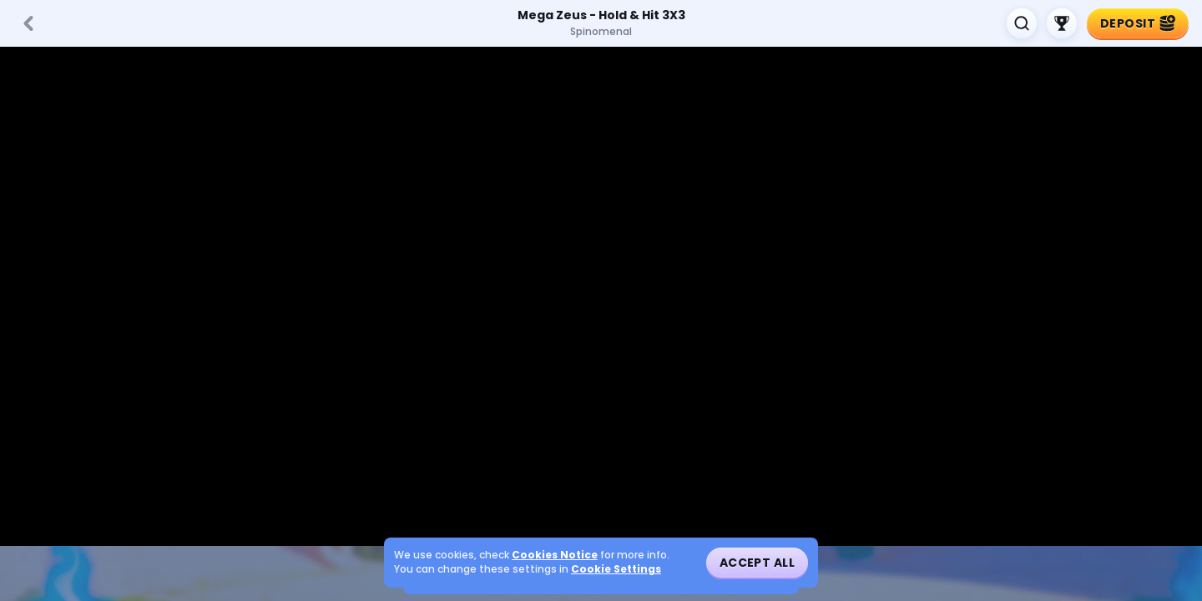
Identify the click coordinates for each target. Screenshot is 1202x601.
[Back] (28, 23)
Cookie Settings (616, 569)
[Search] (1022, 23)
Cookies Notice (555, 555)
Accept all (757, 562)
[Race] (1062, 23)
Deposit (1137, 23)
